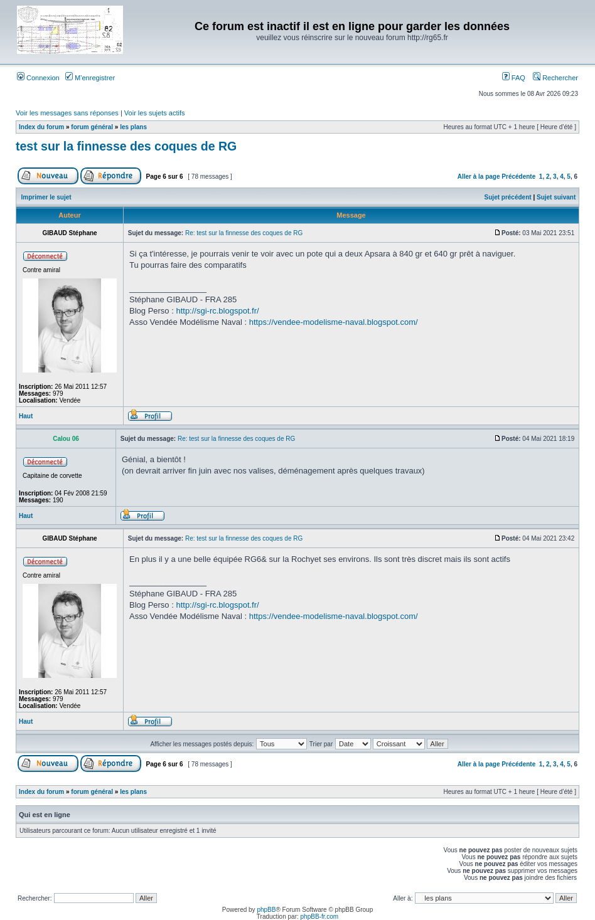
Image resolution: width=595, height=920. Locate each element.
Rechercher (555, 78)
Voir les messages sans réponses (67, 113)
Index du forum (41, 127)
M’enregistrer (90, 78)
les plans (133, 127)
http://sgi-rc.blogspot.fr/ (217, 310)
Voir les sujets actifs (154, 113)
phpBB (266, 909)
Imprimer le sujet (46, 197)
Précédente (518, 176)
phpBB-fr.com (320, 916)
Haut (26, 416)
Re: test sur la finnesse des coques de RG (244, 233)
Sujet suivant (556, 197)
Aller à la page (479, 176)
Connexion (38, 78)
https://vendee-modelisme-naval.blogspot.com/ (333, 322)
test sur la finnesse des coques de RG (126, 146)
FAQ (513, 78)
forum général (92, 127)
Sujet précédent (508, 197)
